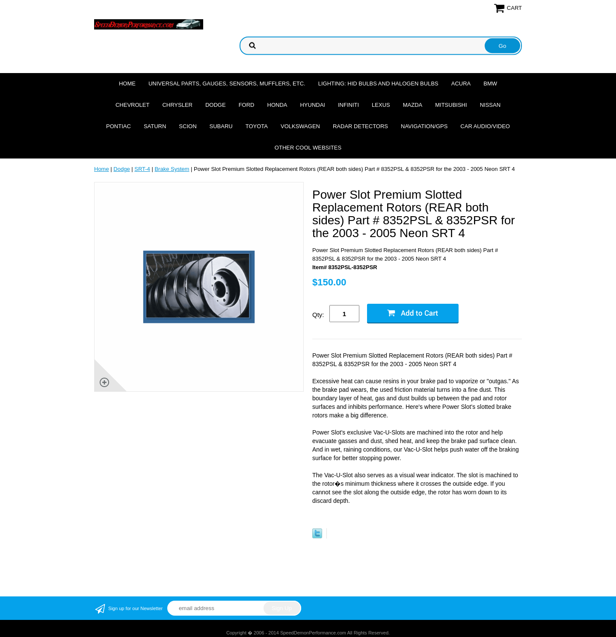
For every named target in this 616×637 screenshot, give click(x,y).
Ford (247, 105)
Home (127, 83)
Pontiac (118, 126)
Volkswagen (300, 126)
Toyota (257, 126)
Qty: (318, 314)
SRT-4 (142, 169)
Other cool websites (308, 147)
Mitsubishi (451, 105)
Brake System (171, 169)
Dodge (215, 105)
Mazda (413, 105)
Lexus (381, 105)
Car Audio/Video (485, 126)
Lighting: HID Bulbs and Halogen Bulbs (378, 83)
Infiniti (348, 105)
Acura (461, 83)
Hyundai (312, 105)
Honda (277, 105)
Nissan (490, 105)
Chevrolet (132, 105)
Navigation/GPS (424, 126)
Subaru (221, 126)
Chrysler (177, 105)
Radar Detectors (360, 126)
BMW (490, 83)
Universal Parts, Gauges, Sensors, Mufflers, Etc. (226, 83)
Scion (187, 126)
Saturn (155, 126)
